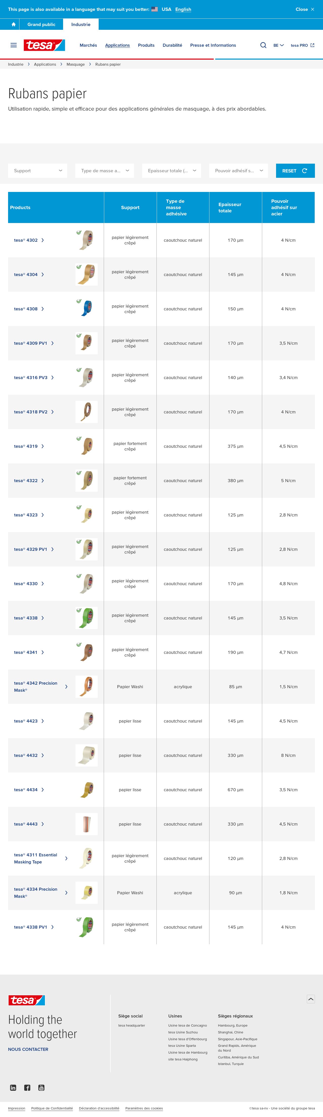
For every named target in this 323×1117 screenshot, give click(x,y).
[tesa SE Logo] (44, 45)
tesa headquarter (131, 1025)
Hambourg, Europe (233, 1025)
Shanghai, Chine (230, 1032)
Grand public (41, 24)
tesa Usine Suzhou (183, 1032)
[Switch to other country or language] (279, 45)
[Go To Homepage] (13, 24)
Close (305, 9)
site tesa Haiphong (183, 1059)
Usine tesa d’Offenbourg (187, 1039)
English (183, 9)
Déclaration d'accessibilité (99, 1108)
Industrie (81, 24)
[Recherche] (263, 45)
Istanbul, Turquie (231, 1064)
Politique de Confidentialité (52, 1108)
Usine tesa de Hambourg (187, 1052)
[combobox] (37, 171)
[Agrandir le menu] (13, 45)
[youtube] (41, 1089)
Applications (45, 64)
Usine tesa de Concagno (187, 1025)
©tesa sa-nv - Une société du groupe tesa (282, 1108)
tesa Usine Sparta (182, 1046)
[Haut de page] (311, 999)
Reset (295, 171)
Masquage (76, 64)
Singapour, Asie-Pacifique (237, 1039)
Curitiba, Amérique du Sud (238, 1057)
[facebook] (27, 1089)
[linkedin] (13, 1089)
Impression (16, 1108)
